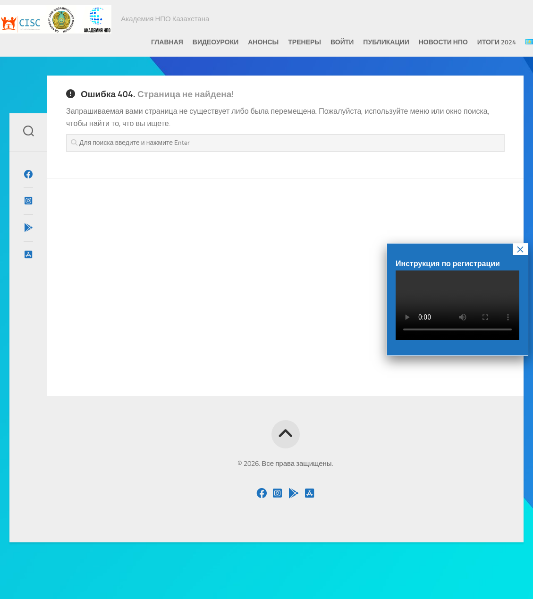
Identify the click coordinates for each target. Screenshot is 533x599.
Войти (323, 42)
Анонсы (244, 42)
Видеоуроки (197, 42)
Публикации (367, 42)
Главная (148, 42)
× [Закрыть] (520, 249)
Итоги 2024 (477, 42)
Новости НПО (424, 42)
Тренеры (285, 42)
